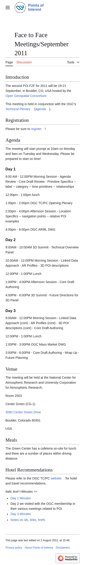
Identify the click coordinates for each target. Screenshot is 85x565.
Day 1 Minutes (20, 498)
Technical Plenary (17, 109)
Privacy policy (13, 547)
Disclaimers (63, 547)
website (56, 478)
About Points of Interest (39, 547)
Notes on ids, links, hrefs (27, 520)
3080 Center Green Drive (23, 412)
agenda (40, 109)
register (36, 129)
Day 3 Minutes (20, 514)
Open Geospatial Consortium (25, 96)
